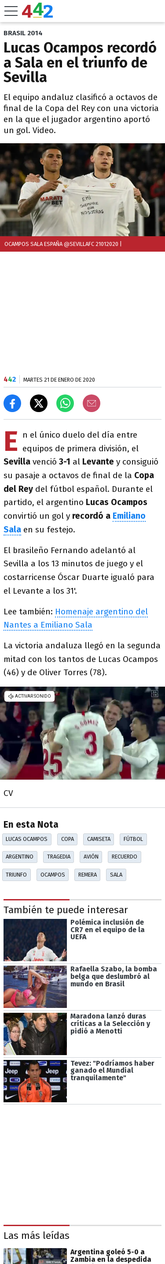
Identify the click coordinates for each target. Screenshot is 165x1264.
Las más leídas (37, 1236)
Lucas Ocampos (27, 839)
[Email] (91, 403)
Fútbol (133, 839)
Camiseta (98, 839)
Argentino (19, 856)
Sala (116, 874)
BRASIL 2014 (23, 33)
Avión (91, 856)
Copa (67, 839)
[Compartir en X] (39, 403)
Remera (87, 874)
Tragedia (58, 856)
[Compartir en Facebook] (12, 403)
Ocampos (52, 874)
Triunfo (16, 874)
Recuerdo (124, 856)
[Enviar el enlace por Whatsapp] (65, 403)
